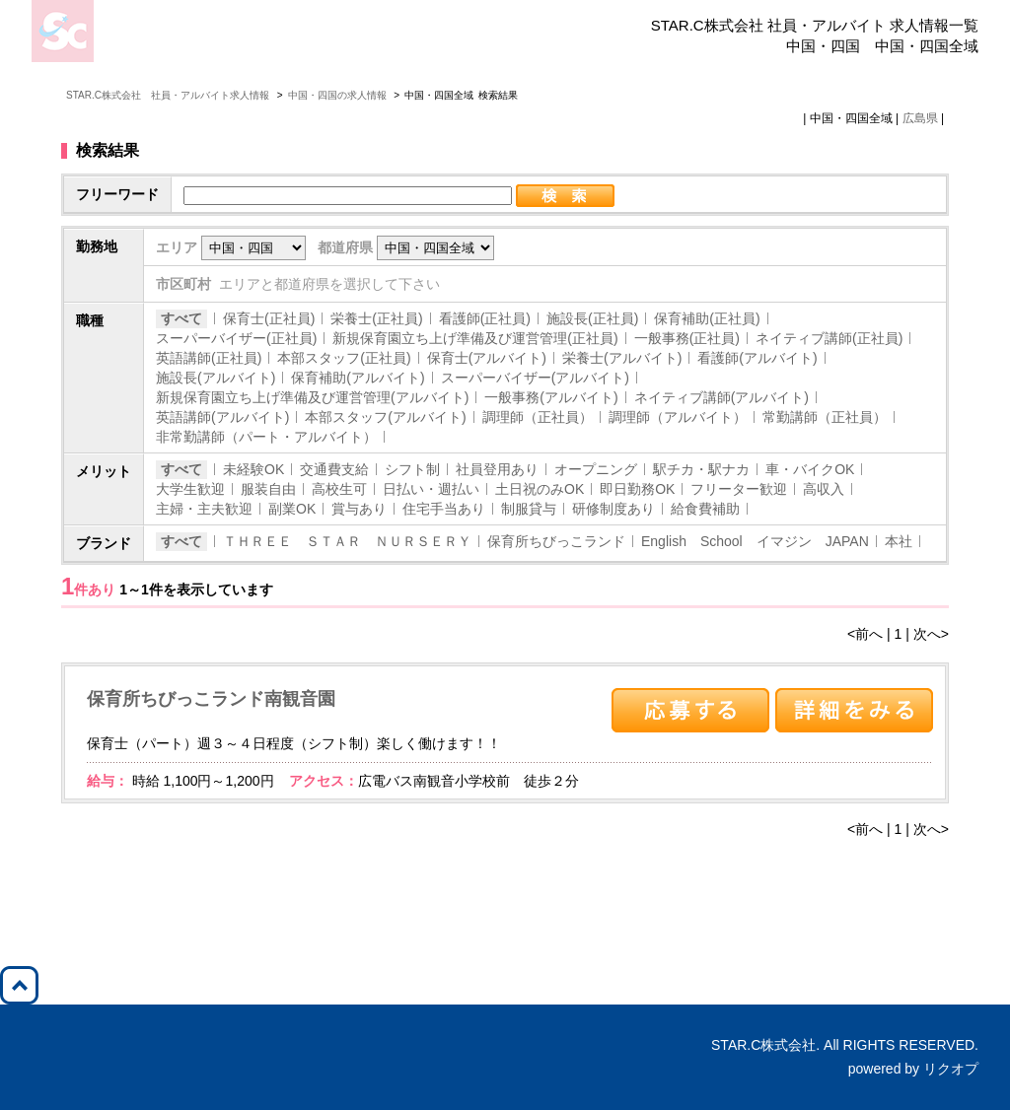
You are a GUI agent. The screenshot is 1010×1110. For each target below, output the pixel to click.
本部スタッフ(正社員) (343, 358)
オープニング (595, 469)
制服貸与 (528, 509)
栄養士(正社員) (376, 318)
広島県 (920, 118)
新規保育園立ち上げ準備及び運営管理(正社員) (474, 338)
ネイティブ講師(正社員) (829, 338)
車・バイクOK (809, 469)
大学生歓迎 (190, 489)
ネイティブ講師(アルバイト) (721, 397)
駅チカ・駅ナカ (701, 469)
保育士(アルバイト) (486, 358)
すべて (181, 318)
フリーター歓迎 (738, 489)
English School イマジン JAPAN (755, 541)
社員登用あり (497, 469)
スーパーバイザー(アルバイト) (535, 377)
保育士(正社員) (269, 318)
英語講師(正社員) (208, 358)
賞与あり (359, 509)
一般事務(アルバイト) (550, 397)
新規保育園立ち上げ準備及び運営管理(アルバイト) (312, 397)
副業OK (292, 509)
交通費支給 (334, 469)
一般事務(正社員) (687, 338)
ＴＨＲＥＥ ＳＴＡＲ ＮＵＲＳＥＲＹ (347, 541)
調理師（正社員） (537, 417)
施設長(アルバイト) (215, 377)
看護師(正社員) (485, 318)
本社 (898, 541)
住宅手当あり (443, 509)
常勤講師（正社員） (824, 417)
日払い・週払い (431, 489)
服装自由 (268, 489)
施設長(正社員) (592, 318)
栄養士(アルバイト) (622, 358)
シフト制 (412, 469)
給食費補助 (705, 509)
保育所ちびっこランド (556, 541)
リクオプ (950, 1068)
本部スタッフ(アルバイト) (385, 417)
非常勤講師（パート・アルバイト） (266, 437)
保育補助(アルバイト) (357, 377)
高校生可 (339, 489)
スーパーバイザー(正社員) (236, 338)
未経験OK (253, 469)
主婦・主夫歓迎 (204, 509)
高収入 (823, 489)
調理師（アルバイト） (678, 417)
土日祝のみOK (539, 489)
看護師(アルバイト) (757, 358)
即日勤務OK (637, 489)
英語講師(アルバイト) (222, 417)
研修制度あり (613, 509)
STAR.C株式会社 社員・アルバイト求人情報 (169, 95)
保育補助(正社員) (706, 318)
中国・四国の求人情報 (339, 95)
